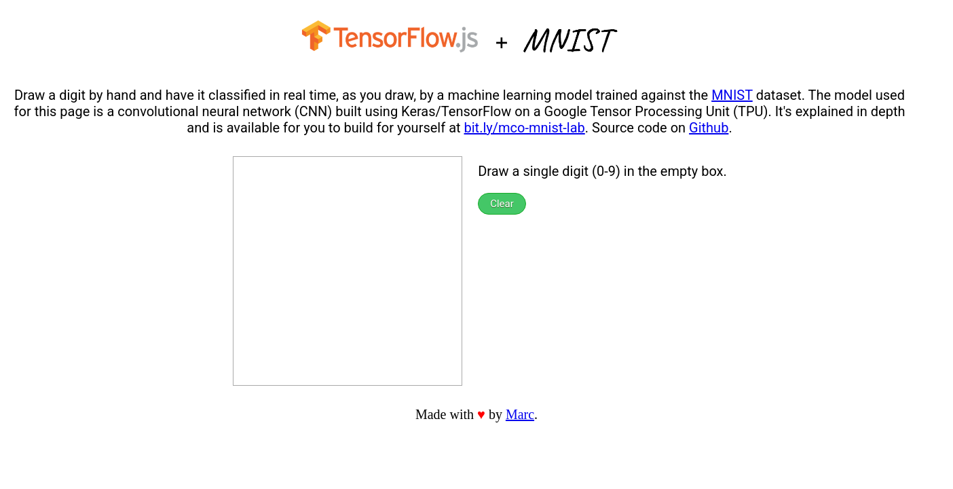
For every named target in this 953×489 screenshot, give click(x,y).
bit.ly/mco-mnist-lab (524, 128)
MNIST (732, 95)
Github (708, 128)
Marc (520, 414)
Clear (502, 204)
